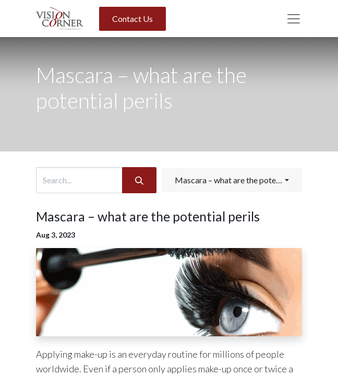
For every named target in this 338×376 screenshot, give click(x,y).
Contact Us (132, 19)
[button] (232, 180)
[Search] (139, 180)
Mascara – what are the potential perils (148, 216)
